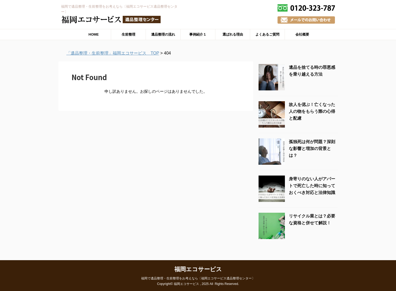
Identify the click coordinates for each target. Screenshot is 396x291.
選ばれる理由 (232, 34)
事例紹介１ (197, 34)
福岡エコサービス (198, 269)
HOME (93, 34)
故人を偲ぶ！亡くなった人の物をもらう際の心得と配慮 (312, 111)
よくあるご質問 (267, 34)
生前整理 (128, 34)
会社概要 (302, 34)
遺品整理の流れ (163, 34)
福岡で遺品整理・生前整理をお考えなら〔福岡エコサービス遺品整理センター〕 (198, 278)
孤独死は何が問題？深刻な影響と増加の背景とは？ (312, 148)
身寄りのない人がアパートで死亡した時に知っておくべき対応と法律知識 (312, 186)
